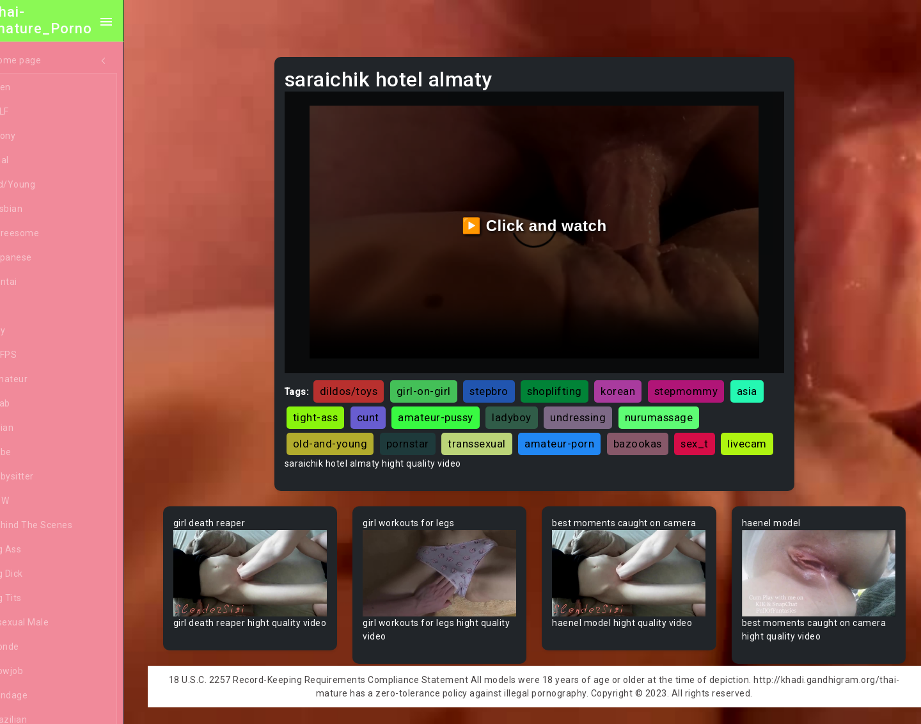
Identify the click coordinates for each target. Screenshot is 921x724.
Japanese (45, 258)
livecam (329, 462)
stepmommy (702, 383)
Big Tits (40, 598)
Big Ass (40, 550)
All (29, 306)
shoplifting (570, 383)
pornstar (423, 436)
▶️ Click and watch (544, 221)
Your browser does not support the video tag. (266, 591)
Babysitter (46, 477)
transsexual (493, 436)
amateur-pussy (451, 409)
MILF (34, 112)
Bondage (43, 696)
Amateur (43, 379)
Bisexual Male (54, 623)
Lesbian (41, 209)
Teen (35, 87)
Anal (34, 160)
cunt (384, 409)
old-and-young (346, 436)
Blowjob (41, 671)
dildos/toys (365, 383)
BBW (34, 501)
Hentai (38, 282)
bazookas (653, 436)
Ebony (37, 136)
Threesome (49, 233)
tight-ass (331, 409)
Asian (36, 428)
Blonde (39, 647)
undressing (594, 409)
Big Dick (41, 574)
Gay (32, 331)
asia (763, 383)
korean (634, 383)
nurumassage (675, 409)
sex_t (711, 436)
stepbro (504, 383)
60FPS (38, 355)
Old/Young (47, 185)
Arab (34, 404)
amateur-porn (575, 436)
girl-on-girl (440, 383)
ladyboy (527, 409)
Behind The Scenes (65, 525)
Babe (35, 452)
